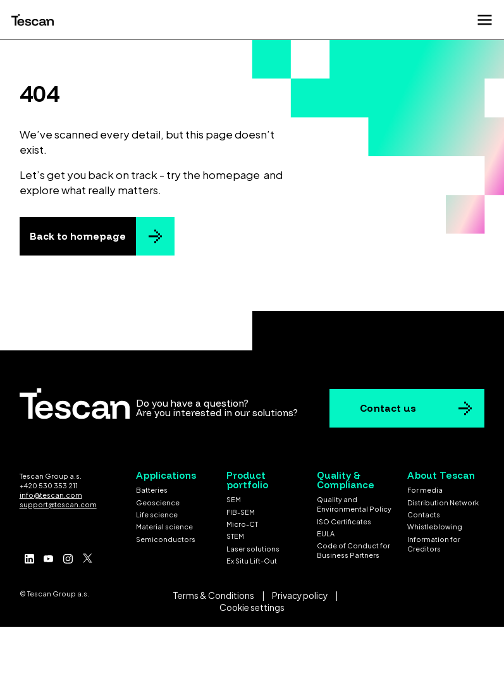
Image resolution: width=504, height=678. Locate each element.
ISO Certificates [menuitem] (344, 521)
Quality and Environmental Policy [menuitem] (354, 504)
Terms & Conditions (213, 595)
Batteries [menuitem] (152, 490)
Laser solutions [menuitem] (253, 549)
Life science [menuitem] (157, 514)
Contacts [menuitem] (423, 514)
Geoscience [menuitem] (158, 502)
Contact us (388, 408)
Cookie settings (252, 607)
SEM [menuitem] (233, 499)
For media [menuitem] (425, 490)
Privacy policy (300, 595)
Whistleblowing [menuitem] (434, 526)
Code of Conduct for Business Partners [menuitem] (353, 550)
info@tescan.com (51, 495)
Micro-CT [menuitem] (242, 524)
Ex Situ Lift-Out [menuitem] (251, 561)
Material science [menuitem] (164, 526)
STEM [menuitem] (235, 536)
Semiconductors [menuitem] (165, 539)
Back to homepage (78, 236)
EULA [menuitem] (326, 533)
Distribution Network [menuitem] (443, 502)
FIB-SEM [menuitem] (240, 512)
